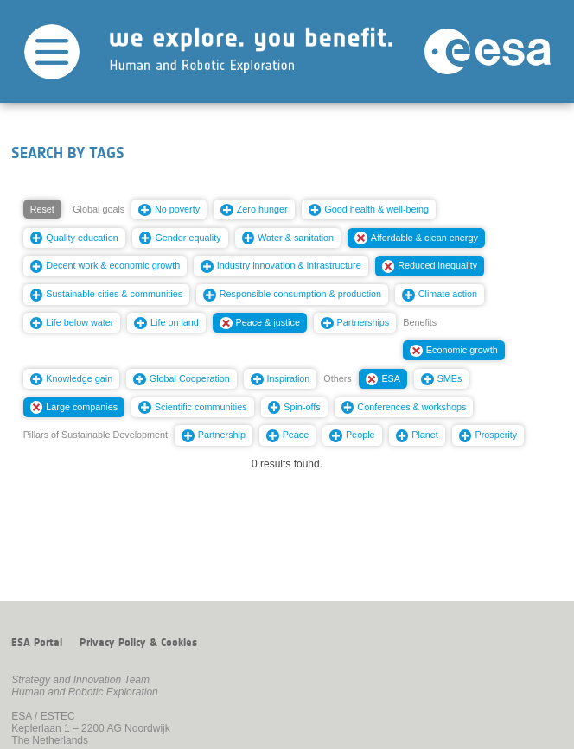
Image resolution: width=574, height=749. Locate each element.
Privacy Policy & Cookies (138, 643)
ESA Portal (36, 643)
